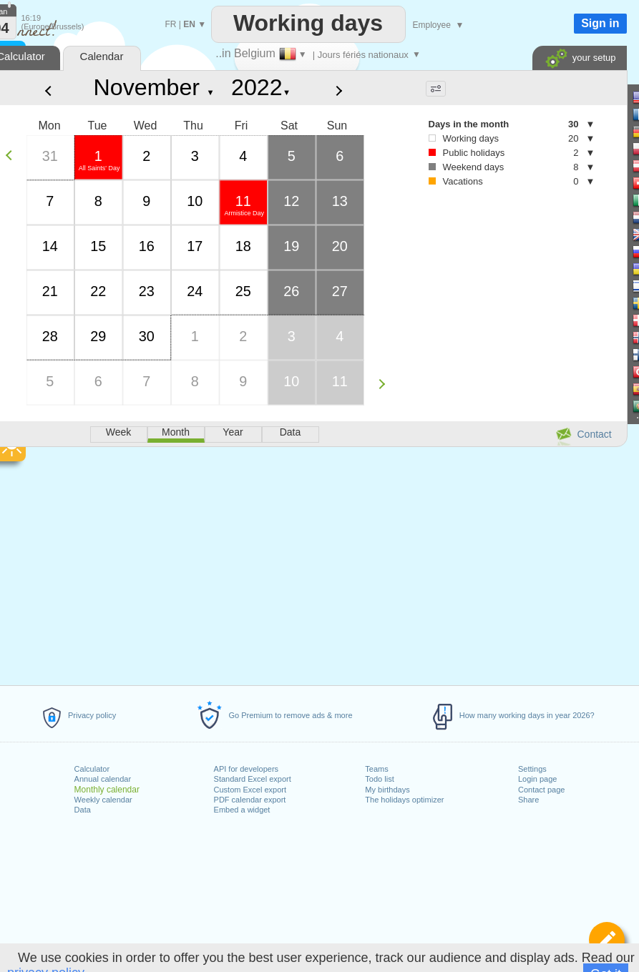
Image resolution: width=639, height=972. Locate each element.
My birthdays (387, 789)
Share (528, 799)
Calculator (92, 769)
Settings (532, 769)
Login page (537, 779)
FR (171, 24)
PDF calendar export (250, 799)
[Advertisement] (497, 315)
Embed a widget (242, 809)
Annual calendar (103, 779)
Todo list (379, 779)
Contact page (541, 789)
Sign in (600, 23)
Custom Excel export (250, 789)
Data (82, 809)
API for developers (246, 769)
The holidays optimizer (404, 799)
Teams (376, 769)
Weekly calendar (103, 799)
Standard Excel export (252, 779)
